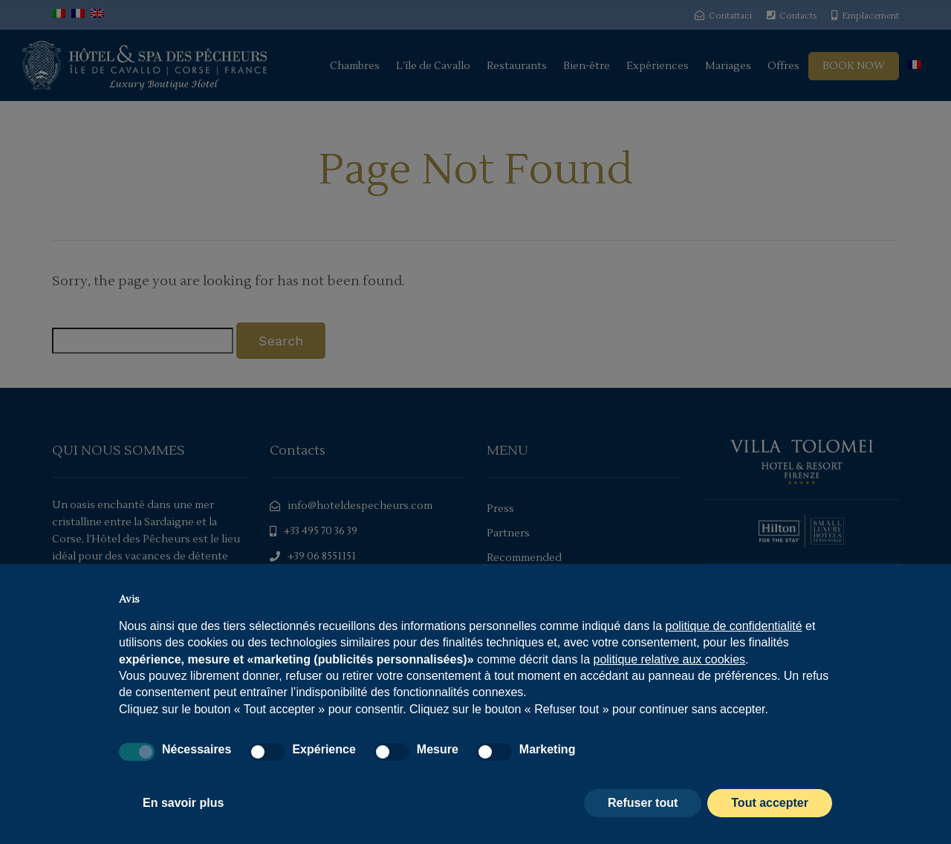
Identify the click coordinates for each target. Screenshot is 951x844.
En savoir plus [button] (183, 802)
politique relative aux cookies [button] (669, 659)
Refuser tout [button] (643, 802)
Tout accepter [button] (769, 802)
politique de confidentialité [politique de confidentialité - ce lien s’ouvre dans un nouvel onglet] (734, 626)
